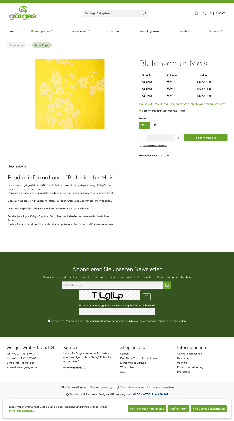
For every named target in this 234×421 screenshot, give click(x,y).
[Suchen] (144, 13)
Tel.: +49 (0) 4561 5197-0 (20, 353)
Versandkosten (129, 387)
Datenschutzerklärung (190, 367)
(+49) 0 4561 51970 (74, 367)
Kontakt (124, 353)
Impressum (183, 371)
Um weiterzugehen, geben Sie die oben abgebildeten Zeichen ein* (117, 305)
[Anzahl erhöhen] (179, 137)
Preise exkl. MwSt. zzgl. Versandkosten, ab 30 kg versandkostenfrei (182, 104)
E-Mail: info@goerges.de (20, 362)
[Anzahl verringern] (143, 137)
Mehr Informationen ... (22, 410)
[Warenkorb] (218, 13)
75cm (157, 125)
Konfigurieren (178, 408)
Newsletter (183, 358)
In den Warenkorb (205, 137)
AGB (136, 320)
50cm (144, 125)
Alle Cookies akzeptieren (209, 408)
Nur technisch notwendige (147, 408)
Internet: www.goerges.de (21, 367)
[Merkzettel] (196, 13)
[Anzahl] (161, 137)
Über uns (182, 362)
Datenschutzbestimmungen (81, 320)
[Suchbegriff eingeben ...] (112, 13)
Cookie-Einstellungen (189, 353)
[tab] (17, 166)
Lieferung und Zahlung (133, 362)
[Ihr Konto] (204, 13)
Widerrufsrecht (129, 367)
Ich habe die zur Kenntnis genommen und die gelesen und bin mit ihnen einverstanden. (119, 320)
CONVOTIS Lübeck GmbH (152, 394)
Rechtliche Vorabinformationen (138, 358)
